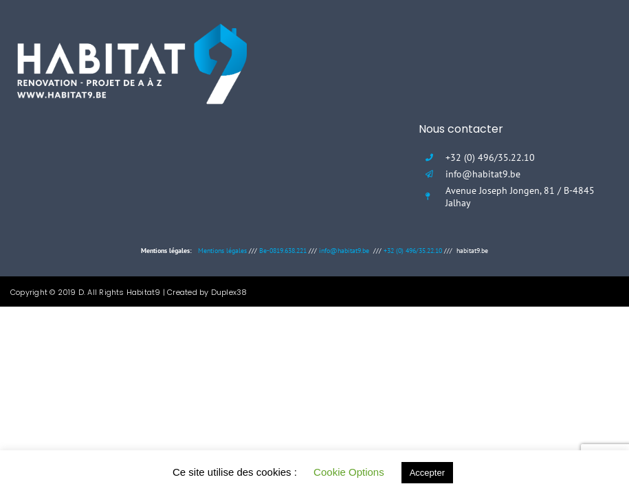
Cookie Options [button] (348, 472)
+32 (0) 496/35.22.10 (413, 250)
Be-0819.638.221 (283, 250)
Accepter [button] (427, 473)
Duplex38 (229, 292)
